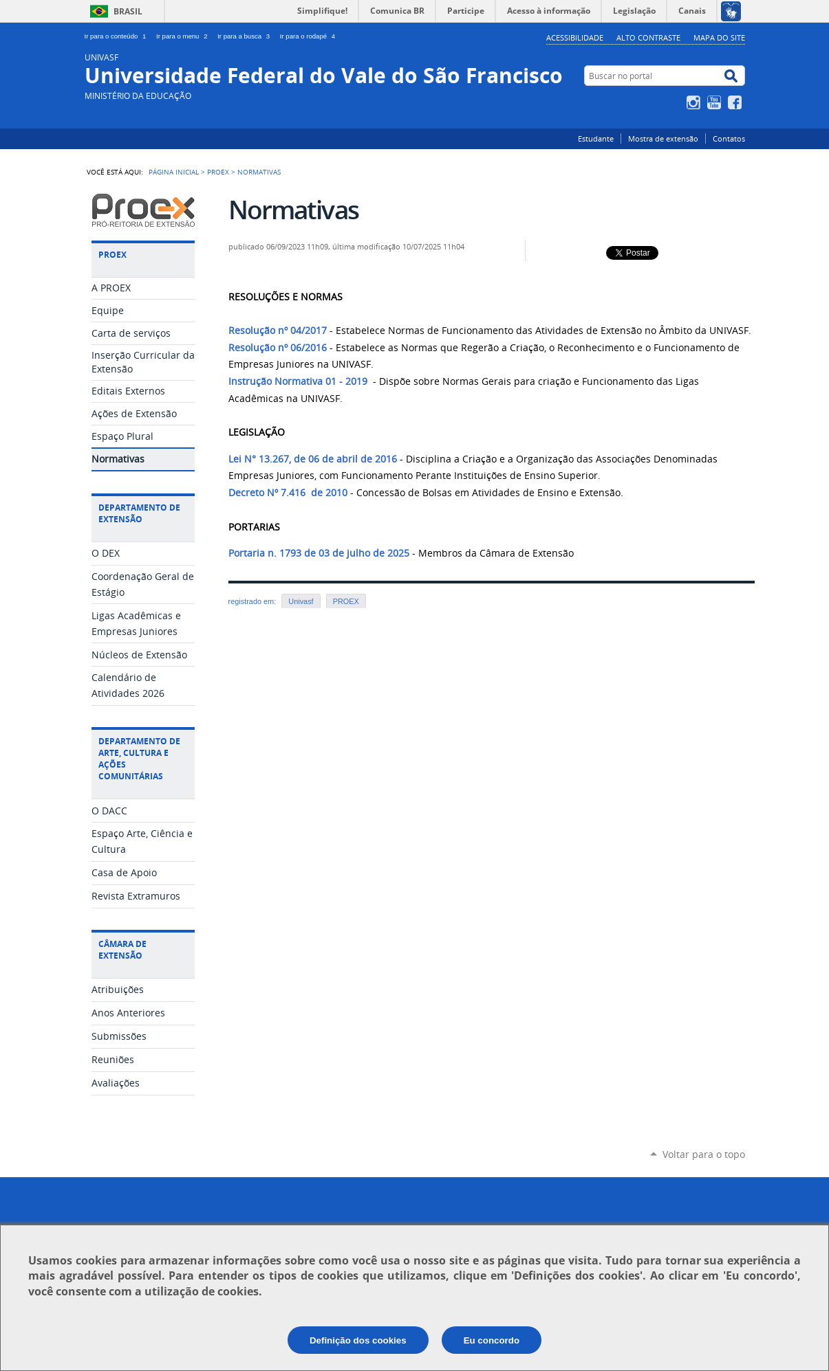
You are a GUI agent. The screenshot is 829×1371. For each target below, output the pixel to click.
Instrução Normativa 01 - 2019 (297, 381)
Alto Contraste (648, 37)
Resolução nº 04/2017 (277, 330)
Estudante (596, 138)
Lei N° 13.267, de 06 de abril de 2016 (312, 459)
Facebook (736, 102)
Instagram (695, 102)
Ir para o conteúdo (118, 36)
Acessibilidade (574, 37)
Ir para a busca (245, 36)
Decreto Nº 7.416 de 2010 (287, 493)
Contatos (729, 138)
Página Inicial (174, 172)
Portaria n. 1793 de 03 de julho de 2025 (318, 553)
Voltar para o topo (704, 1154)
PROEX (218, 172)
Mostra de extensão (663, 138)
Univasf (300, 601)
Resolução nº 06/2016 (277, 348)
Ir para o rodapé (309, 36)
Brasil (128, 11)
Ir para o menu (184, 36)
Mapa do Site (719, 37)
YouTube (715, 102)
